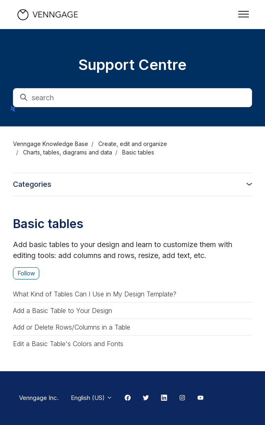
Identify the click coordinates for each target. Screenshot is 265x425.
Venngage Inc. (39, 398)
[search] (132, 97)
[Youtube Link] (200, 398)
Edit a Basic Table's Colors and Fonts (68, 344)
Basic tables (138, 152)
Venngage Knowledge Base (50, 143)
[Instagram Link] (182, 398)
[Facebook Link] (128, 398)
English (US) (91, 398)
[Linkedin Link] (164, 398)
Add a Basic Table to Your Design (62, 311)
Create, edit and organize (132, 143)
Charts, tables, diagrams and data (67, 152)
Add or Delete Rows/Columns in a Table (71, 327)
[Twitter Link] (146, 398)
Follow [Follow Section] (26, 273)
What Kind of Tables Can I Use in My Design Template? (94, 294)
